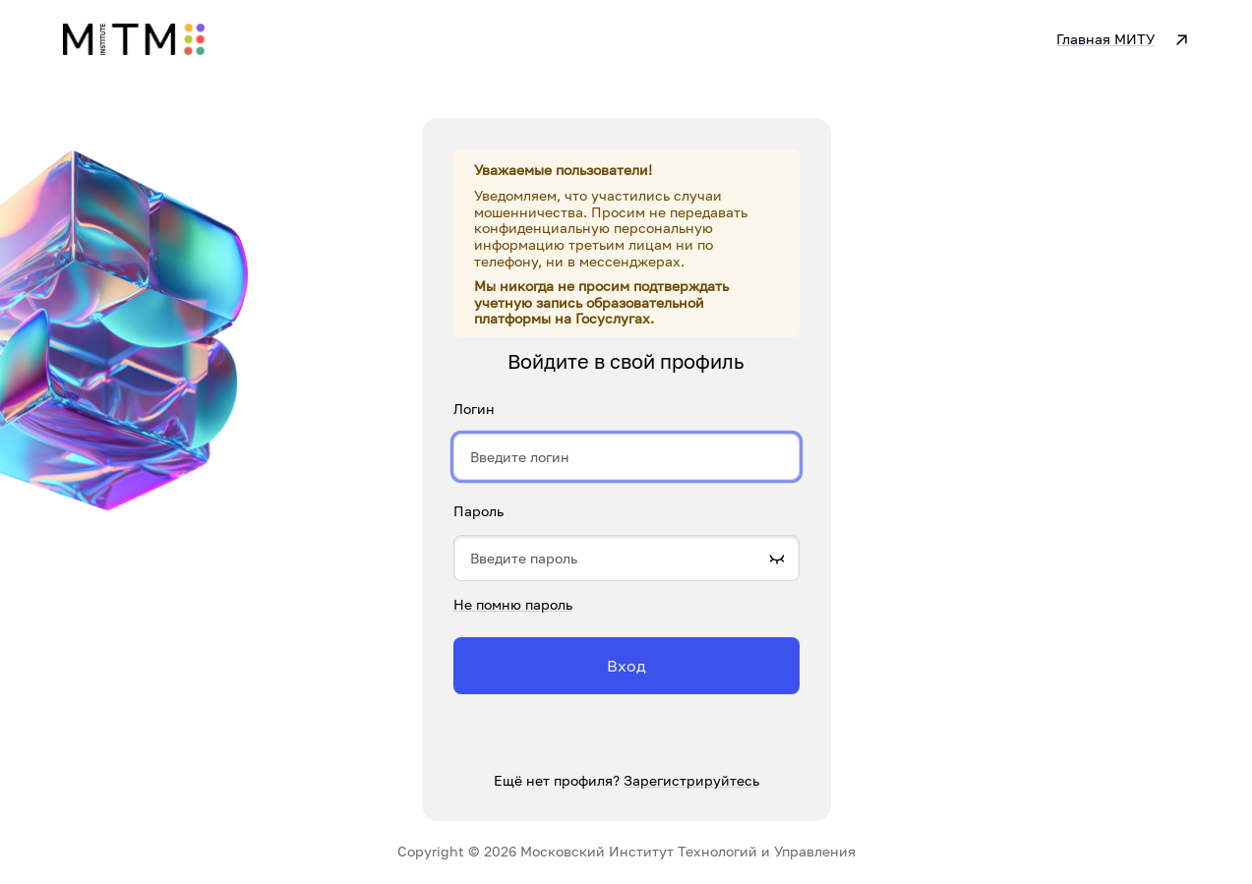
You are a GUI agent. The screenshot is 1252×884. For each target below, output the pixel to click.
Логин (474, 409)
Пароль (478, 511)
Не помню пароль (512, 604)
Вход (626, 666)
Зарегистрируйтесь (691, 780)
